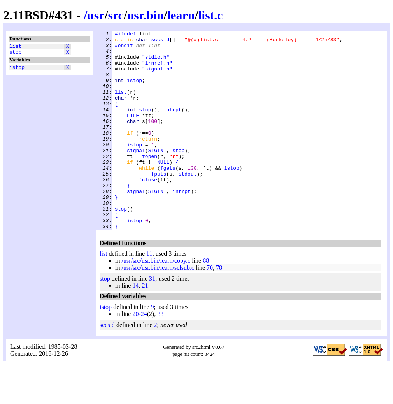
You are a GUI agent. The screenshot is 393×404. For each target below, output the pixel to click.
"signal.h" (157, 76)
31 (152, 318)
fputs (158, 202)
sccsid (160, 41)
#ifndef (125, 34)
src (115, 15)
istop (17, 70)
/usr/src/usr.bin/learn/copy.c (155, 300)
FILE (133, 132)
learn (181, 15)
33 (160, 353)
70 (210, 307)
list (15, 47)
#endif (124, 48)
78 (219, 307)
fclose (148, 209)
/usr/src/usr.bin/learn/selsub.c (157, 307)
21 (145, 325)
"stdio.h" (155, 62)
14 (135, 325)
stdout (188, 202)
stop (15, 54)
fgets (167, 195)
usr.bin (145, 15)
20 (135, 353)
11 (149, 293)
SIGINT (157, 174)
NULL (163, 188)
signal (136, 174)
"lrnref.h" (157, 69)
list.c (210, 15)
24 (144, 353)
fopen (149, 181)
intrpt (172, 125)
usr (95, 15)
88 (206, 300)
